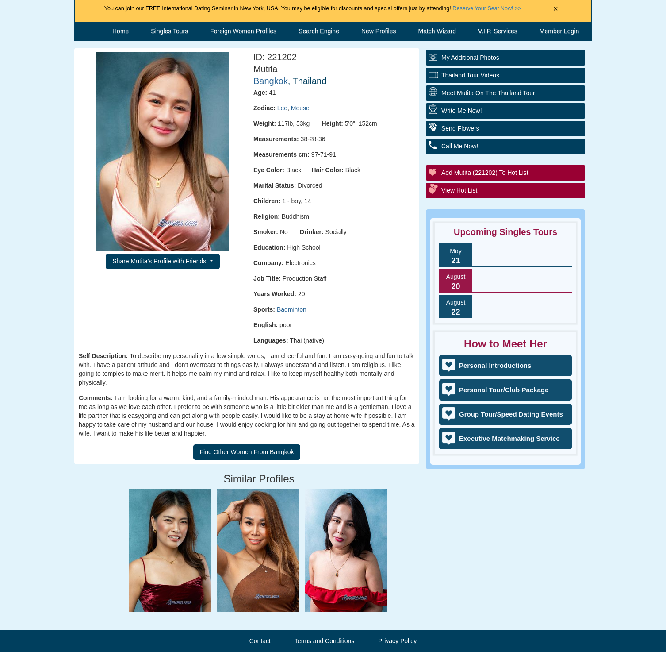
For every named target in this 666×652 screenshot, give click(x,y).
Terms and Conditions (324, 640)
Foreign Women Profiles (243, 31)
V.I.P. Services (497, 31)
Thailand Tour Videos (470, 75)
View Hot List (459, 190)
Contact (260, 640)
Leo (282, 108)
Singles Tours (169, 31)
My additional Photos (470, 57)
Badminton (291, 309)
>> (486, 8)
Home (120, 31)
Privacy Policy (397, 640)
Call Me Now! (459, 146)
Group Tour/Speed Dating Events (511, 414)
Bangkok (270, 81)
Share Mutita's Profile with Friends (160, 261)
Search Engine (319, 31)
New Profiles (378, 31)
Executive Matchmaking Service (509, 438)
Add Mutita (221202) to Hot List (484, 172)
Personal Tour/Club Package (503, 390)
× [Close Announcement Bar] (555, 9)
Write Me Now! (461, 110)
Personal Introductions (495, 365)
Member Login (559, 31)
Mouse (300, 108)
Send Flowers (460, 128)
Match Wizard (437, 31)
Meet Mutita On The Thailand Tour (488, 92)
